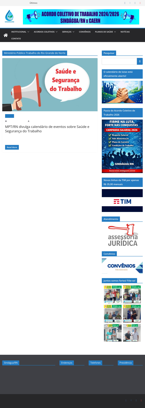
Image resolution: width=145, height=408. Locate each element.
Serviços (70, 32)
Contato (16, 38)
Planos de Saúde (108, 32)
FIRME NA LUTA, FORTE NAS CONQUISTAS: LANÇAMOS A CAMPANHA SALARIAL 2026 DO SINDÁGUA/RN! (64, 4)
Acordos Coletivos (46, 32)
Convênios (89, 32)
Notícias (130, 32)
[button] (29, 32)
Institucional (19, 32)
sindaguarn (34, 121)
